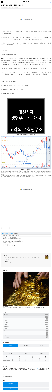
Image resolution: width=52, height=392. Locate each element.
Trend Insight (26, 337)
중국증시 (33, 369)
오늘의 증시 (16, 368)
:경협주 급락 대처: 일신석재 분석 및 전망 (12, 5)
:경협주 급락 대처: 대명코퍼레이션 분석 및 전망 (11, 238)
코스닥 (27, 369)
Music (26, 332)
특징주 (25, 368)
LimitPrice (26, 320)
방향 (19, 368)
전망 (38, 369)
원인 (46, 369)
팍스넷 (35, 368)
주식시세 (9, 368)
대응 (7, 369)
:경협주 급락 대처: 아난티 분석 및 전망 (9, 237)
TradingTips (11, 233)
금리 (15, 369)
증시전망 (32, 368)
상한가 (37, 368)
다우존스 (41, 368)
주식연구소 (5, 368)
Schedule (26, 324)
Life (26, 330)
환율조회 (12, 369)
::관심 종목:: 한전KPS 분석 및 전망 (8, 245)
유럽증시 (41, 369)
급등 (22, 369)
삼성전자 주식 (18, 369)
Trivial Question (26, 334)
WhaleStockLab (5, 233)
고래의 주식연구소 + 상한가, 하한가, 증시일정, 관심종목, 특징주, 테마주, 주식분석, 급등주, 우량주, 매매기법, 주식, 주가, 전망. (24, 258)
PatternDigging (26, 326)
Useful (26, 336)
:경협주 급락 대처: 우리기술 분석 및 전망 (9, 235)
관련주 (5, 369)
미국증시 (28, 368)
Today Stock (26, 319)
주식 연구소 (26, 1)
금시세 (44, 369)
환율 (36, 369)
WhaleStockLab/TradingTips (6, 7)
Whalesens (26, 314)
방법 (9, 369)
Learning (26, 328)
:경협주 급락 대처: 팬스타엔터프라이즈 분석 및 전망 (12, 241)
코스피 (12, 368)
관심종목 (30, 369)
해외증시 (22, 368)
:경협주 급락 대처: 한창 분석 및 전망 (9, 242)
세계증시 (44, 368)
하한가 (24, 369)
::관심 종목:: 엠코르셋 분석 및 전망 (8, 244)
